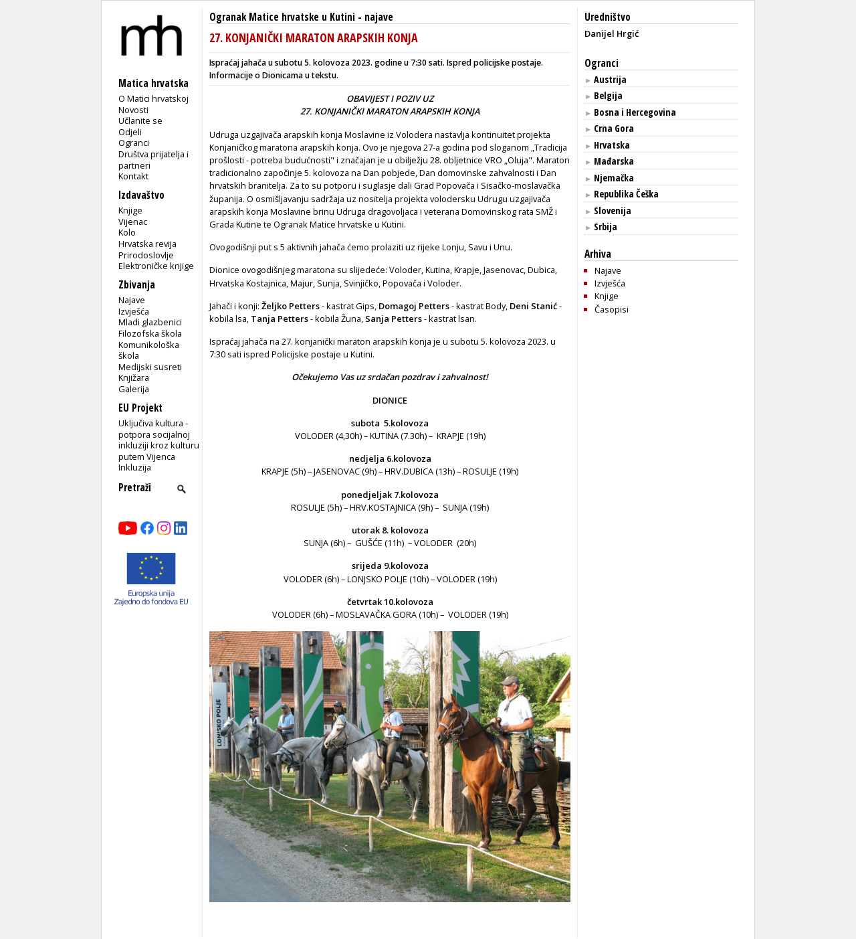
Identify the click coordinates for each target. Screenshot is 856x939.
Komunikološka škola (148, 350)
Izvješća (133, 311)
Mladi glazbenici (150, 322)
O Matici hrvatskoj (153, 98)
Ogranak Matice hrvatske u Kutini (282, 17)
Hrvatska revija (147, 244)
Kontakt (133, 176)
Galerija (133, 389)
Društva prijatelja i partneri (153, 159)
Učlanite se (140, 120)
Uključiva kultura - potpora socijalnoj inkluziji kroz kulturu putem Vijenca (158, 439)
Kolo (127, 232)
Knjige (130, 210)
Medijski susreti (150, 367)
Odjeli (130, 132)
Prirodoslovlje (146, 255)
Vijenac (132, 222)
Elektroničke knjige (156, 266)
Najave (131, 300)
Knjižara (133, 377)
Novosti (133, 110)
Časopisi (612, 309)
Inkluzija (134, 467)
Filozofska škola (150, 333)
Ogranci (133, 143)
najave (378, 17)
